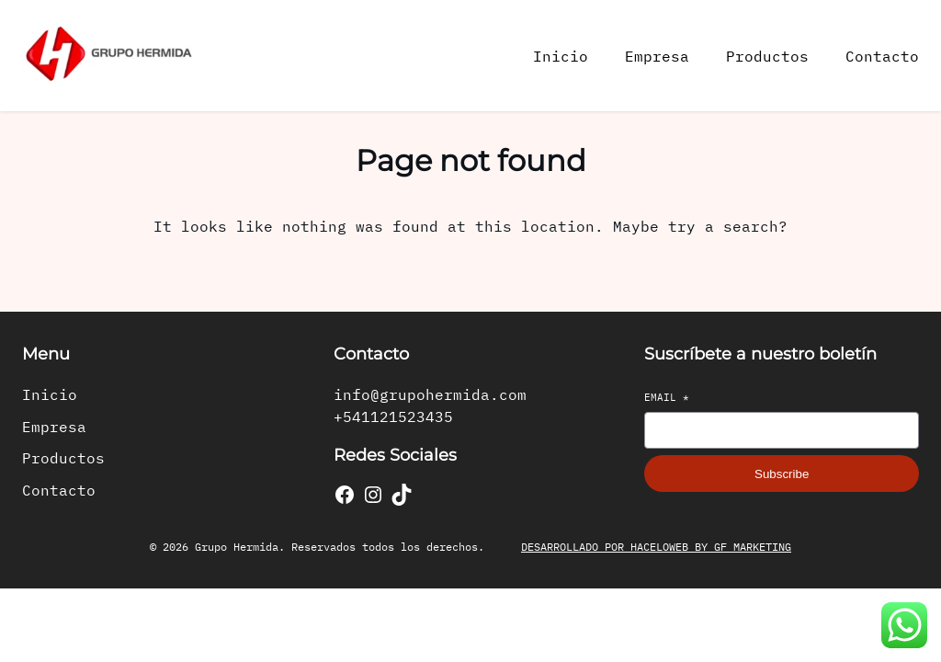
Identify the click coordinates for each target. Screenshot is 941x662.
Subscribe (781, 474)
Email (666, 397)
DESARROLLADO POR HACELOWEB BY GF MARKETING (656, 547)
